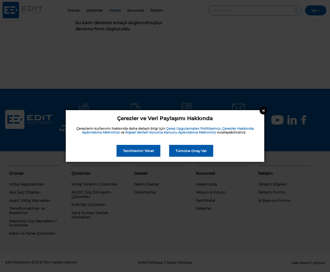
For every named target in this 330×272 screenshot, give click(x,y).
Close (263, 111)
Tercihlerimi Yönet (138, 151)
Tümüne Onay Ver (191, 151)
